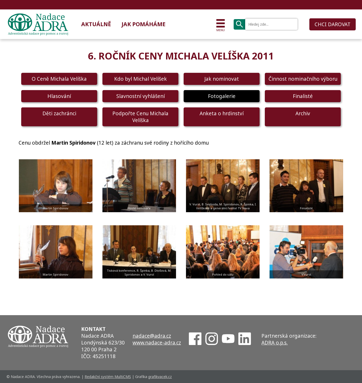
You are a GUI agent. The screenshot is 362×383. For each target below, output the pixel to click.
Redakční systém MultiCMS (108, 376)
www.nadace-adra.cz (157, 342)
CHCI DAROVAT (332, 24)
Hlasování (59, 96)
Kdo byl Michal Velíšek (140, 78)
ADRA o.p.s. (274, 342)
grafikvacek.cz (160, 376)
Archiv (302, 113)
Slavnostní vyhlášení (140, 96)
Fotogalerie (221, 96)
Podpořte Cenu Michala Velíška (140, 117)
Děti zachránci (59, 113)
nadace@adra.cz (152, 335)
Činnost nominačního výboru (302, 78)
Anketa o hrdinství (222, 113)
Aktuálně (96, 24)
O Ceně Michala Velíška (59, 78)
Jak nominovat (221, 78)
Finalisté (303, 96)
